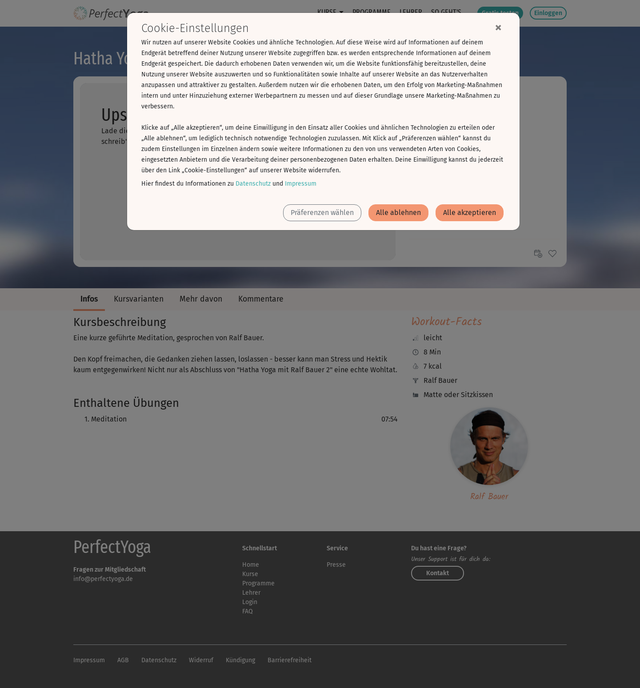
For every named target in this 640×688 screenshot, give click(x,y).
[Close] (498, 27)
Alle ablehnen (398, 212)
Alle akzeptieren (469, 212)
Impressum (300, 183)
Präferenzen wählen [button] (322, 212)
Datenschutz (253, 183)
